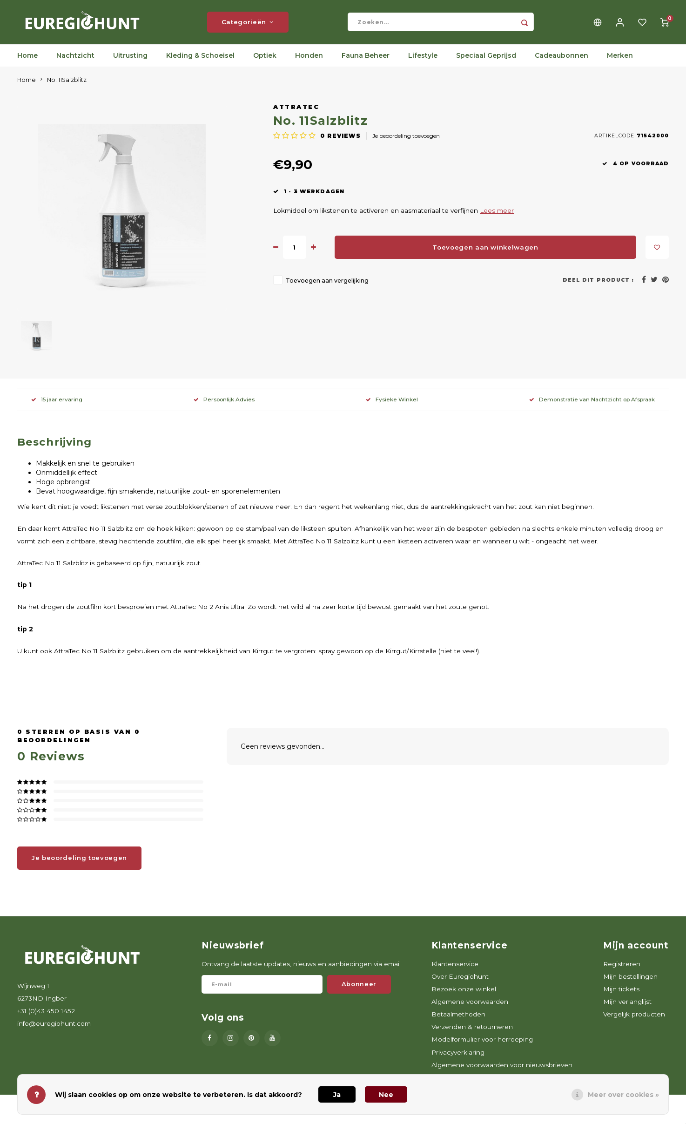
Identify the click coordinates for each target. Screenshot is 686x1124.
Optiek (264, 63)
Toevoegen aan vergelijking (327, 287)
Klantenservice (454, 971)
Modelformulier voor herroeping (482, 1046)
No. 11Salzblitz (67, 86)
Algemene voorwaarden (469, 1008)
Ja (337, 1094)
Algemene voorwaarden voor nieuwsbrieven (501, 1072)
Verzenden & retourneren (472, 1034)
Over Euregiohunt (460, 983)
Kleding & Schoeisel (200, 63)
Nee (386, 1094)
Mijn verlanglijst (627, 1008)
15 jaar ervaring (56, 406)
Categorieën (248, 25)
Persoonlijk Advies (224, 406)
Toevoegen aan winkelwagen (485, 254)
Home (27, 63)
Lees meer (497, 218)
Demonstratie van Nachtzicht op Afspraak (592, 406)
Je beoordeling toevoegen (406, 143)
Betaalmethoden (458, 1021)
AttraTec (296, 113)
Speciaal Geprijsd (486, 63)
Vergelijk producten (634, 1021)
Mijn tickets (621, 996)
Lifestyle (422, 63)
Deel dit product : (598, 287)
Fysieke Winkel (392, 406)
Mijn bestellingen (630, 983)
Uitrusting (130, 63)
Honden (309, 63)
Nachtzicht (75, 63)
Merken (620, 63)
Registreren (621, 971)
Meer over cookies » (623, 1094)
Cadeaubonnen (561, 63)
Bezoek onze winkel (463, 996)
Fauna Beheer (366, 63)
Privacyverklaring (457, 1059)
